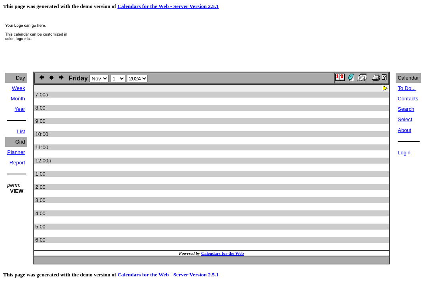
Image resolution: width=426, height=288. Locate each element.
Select (405, 119)
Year (20, 109)
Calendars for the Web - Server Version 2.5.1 (168, 6)
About (404, 130)
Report (17, 163)
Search (406, 109)
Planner (16, 152)
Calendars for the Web (222, 253)
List (21, 131)
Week (18, 88)
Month (18, 99)
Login (404, 153)
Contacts (408, 99)
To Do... (407, 88)
